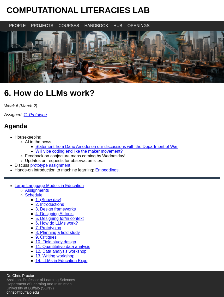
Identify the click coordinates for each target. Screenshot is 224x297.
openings (138, 25)
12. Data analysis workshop (61, 251)
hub (117, 25)
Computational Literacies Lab (78, 10)
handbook (96, 25)
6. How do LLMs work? (56, 223)
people (17, 25)
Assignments (37, 190)
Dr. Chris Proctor (20, 276)
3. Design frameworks (55, 209)
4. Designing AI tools (54, 214)
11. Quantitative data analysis (62, 246)
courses (68, 25)
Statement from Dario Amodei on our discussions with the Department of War (106, 146)
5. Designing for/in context (59, 218)
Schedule (34, 195)
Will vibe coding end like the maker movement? (79, 151)
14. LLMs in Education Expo (61, 260)
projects (42, 25)
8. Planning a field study (57, 232)
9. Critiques (46, 237)
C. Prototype (35, 115)
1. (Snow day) (48, 199)
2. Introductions (49, 204)
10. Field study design (55, 242)
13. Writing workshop (54, 256)
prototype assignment (50, 165)
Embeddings (107, 170)
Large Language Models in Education (49, 185)
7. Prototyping (48, 228)
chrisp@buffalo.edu (23, 292)
